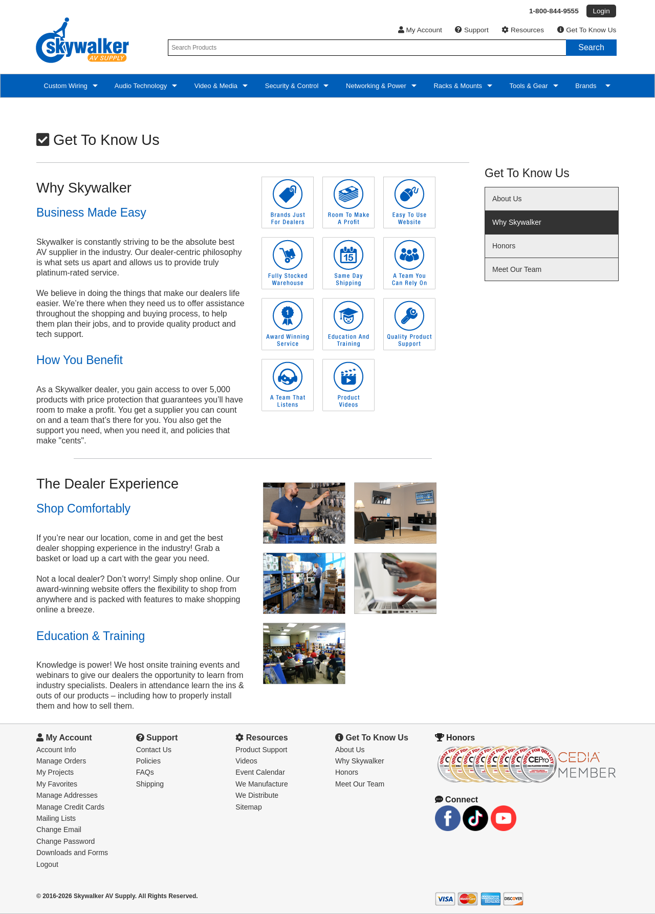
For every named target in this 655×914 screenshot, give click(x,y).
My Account (420, 30)
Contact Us (153, 750)
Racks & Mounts (457, 86)
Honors (503, 246)
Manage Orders (61, 761)
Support (471, 30)
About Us (507, 199)
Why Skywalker (516, 222)
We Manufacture (261, 784)
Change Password (65, 841)
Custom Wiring (65, 86)
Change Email (58, 829)
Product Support (261, 750)
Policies (148, 761)
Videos (246, 761)
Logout (47, 864)
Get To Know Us (587, 30)
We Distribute (256, 795)
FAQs (145, 772)
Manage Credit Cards (70, 807)
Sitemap (248, 807)
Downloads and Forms (72, 852)
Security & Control (290, 86)
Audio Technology (140, 86)
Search (591, 47)
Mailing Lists (56, 818)
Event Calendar (260, 772)
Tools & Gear (528, 86)
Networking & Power (375, 86)
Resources (522, 30)
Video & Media (214, 86)
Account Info (56, 750)
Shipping (150, 784)
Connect (456, 799)
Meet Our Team (516, 269)
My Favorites (56, 784)
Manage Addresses (67, 795)
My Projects (55, 772)
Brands (587, 86)
